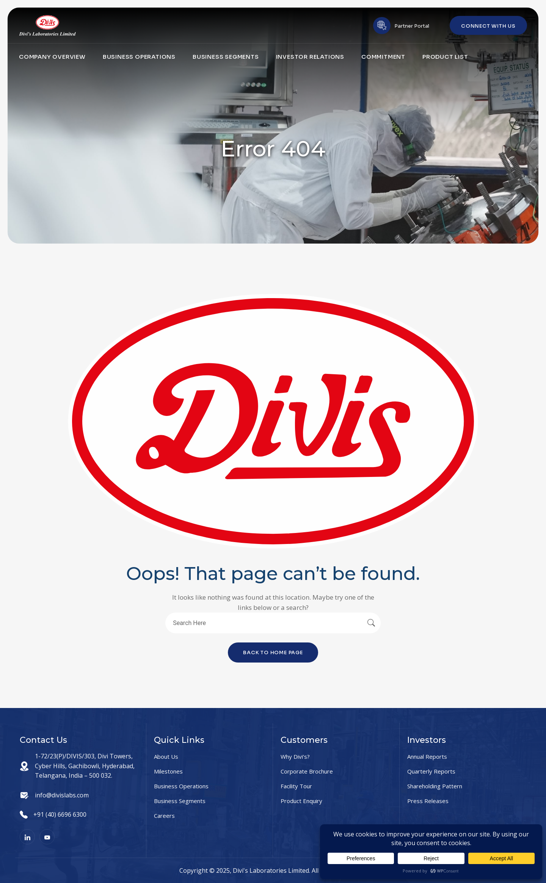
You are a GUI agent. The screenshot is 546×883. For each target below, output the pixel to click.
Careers (164, 815)
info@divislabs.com (62, 795)
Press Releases (428, 801)
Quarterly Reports (431, 771)
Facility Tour (296, 786)
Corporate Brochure (307, 771)
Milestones (168, 771)
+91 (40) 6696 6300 (59, 814)
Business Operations (139, 56)
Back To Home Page (273, 652)
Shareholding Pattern (434, 786)
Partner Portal (411, 26)
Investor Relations (310, 56)
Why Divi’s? (295, 756)
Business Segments (226, 56)
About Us (166, 756)
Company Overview (52, 56)
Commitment (383, 56)
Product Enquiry (301, 801)
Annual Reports (427, 756)
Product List (445, 56)
